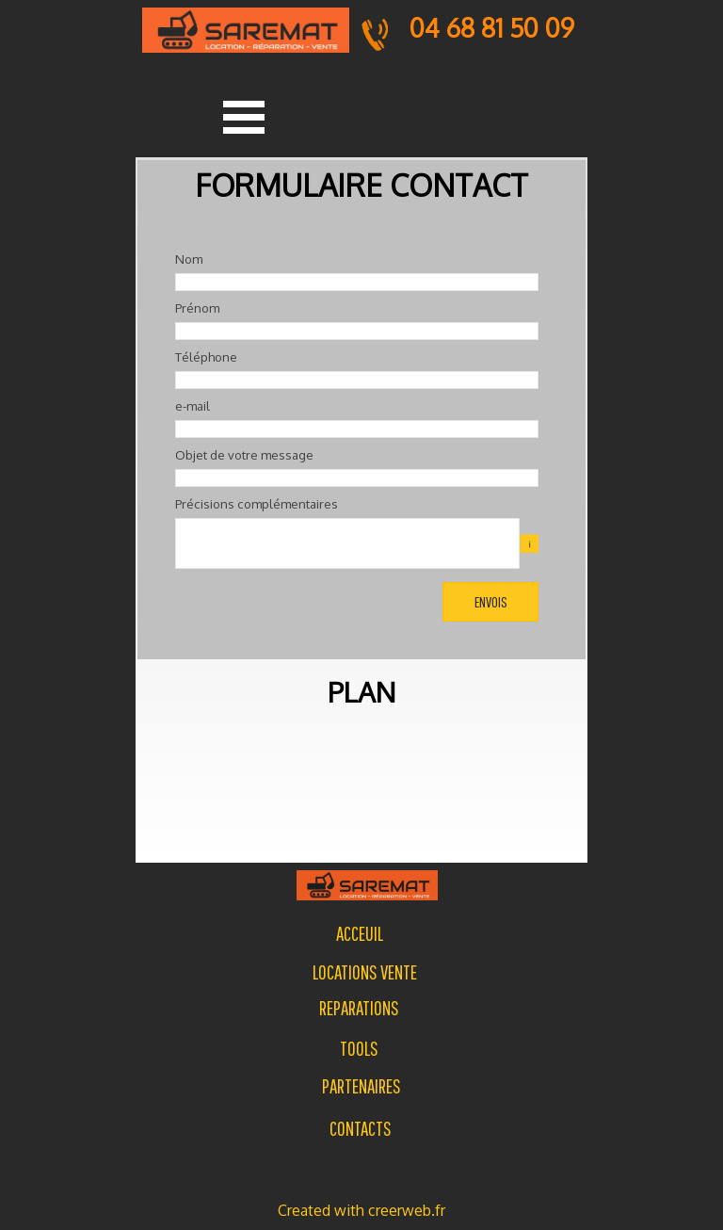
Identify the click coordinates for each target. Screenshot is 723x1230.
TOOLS (359, 1048)
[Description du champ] (529, 543)
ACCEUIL (359, 933)
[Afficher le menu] (244, 117)
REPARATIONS (359, 1007)
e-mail (192, 405)
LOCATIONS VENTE (365, 972)
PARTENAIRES (361, 1086)
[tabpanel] (359, 1008)
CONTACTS (360, 1128)
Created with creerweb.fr (361, 1210)
